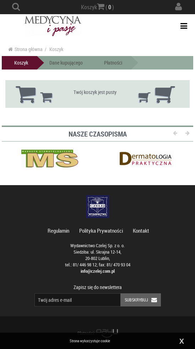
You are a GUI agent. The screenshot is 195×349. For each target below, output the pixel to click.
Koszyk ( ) (97, 6)
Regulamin (58, 230)
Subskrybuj (143, 299)
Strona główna (25, 49)
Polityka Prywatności (101, 230)
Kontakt (141, 230)
